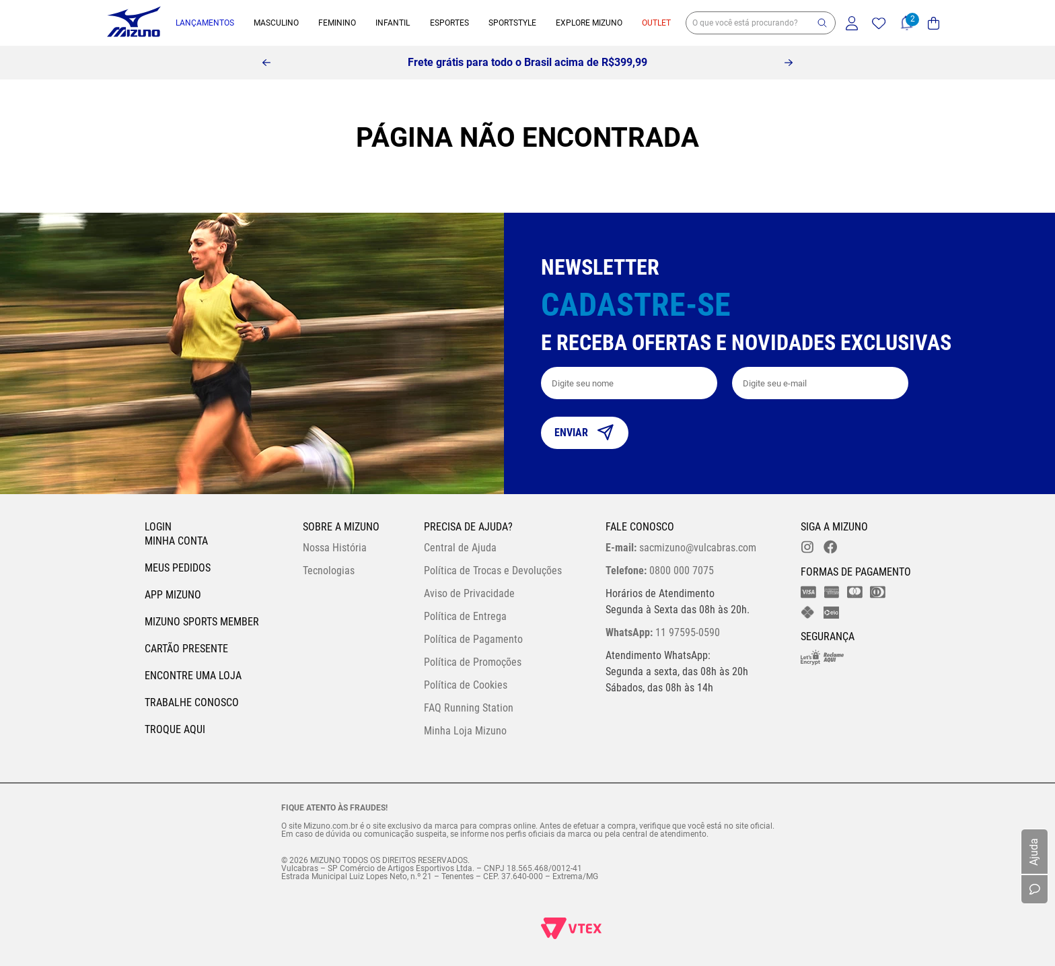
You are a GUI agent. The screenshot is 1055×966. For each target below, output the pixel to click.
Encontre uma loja (193, 675)
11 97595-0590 (663, 632)
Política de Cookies (465, 685)
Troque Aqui (175, 729)
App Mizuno (173, 594)
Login (158, 526)
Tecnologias (329, 570)
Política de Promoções (472, 662)
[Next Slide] (788, 63)
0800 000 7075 (660, 570)
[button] (822, 23)
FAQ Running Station (468, 707)
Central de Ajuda (460, 547)
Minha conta (176, 540)
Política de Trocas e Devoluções (493, 570)
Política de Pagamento (473, 639)
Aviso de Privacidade (469, 593)
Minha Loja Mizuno (465, 730)
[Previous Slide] (266, 63)
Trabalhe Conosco (192, 702)
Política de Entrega (465, 616)
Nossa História (335, 547)
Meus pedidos (178, 567)
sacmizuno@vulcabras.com (681, 547)
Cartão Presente (186, 648)
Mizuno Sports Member (202, 621)
